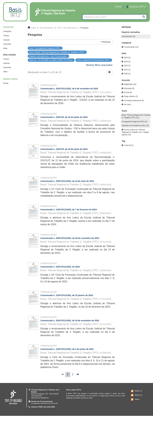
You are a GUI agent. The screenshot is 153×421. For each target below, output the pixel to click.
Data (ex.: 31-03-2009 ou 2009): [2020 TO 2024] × (51, 60)
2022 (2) (127, 66)
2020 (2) (127, 74)
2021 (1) (127, 70)
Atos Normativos (46, 28)
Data (5, 48)
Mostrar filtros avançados (99, 65)
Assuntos (7, 44)
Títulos (6, 35)
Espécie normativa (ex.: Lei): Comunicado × (48, 56)
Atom (134, 399)
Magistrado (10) (130, 84)
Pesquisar (106, 42)
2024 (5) (127, 58)
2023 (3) (127, 62)
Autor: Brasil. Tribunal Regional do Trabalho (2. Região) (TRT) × (57, 52)
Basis (33, 28)
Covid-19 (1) (129, 145)
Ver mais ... (128, 104)
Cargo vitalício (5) (131, 96)
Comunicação (48, 85)
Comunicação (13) (131, 47)
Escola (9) (128, 92)
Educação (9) (129, 88)
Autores (6, 40)
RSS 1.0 (136, 391)
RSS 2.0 (136, 395)
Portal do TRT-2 (136, 7)
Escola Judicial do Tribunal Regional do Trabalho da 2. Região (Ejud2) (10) (135, 132)
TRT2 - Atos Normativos (67, 28)
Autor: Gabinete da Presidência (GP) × (94, 60)
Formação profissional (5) (134, 100)
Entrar (5, 83)
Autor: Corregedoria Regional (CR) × (45, 48)
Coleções (7, 31)
